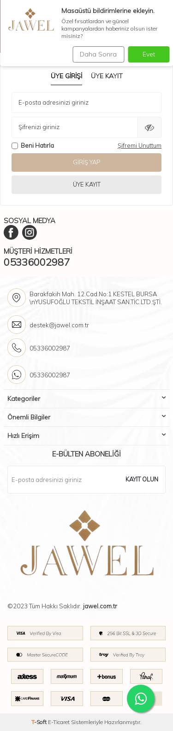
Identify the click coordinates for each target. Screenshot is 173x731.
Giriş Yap (87, 162)
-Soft (39, 722)
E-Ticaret (59, 722)
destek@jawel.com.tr (59, 325)
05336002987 (37, 262)
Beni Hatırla (33, 145)
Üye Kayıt (107, 76)
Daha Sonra (98, 54)
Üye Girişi (66, 76)
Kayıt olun (141, 479)
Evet (149, 54)
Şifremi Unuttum (139, 145)
